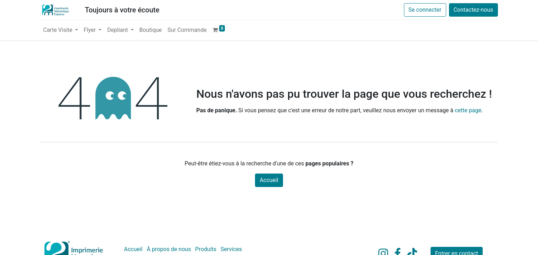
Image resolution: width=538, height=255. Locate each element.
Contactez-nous (473, 9)
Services (231, 249)
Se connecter (425, 9)
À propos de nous (169, 249)
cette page (468, 110)
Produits (205, 249)
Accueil (269, 180)
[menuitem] (151, 30)
